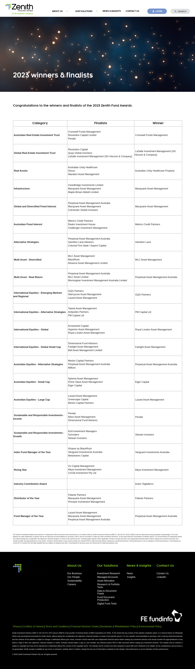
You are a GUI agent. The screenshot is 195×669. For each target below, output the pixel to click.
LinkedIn (161, 577)
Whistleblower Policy (125, 626)
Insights (131, 577)
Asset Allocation (105, 580)
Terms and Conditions (57, 626)
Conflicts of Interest (33, 626)
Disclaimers (106, 626)
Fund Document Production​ (106, 598)
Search (180, 11)
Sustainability (74, 580)
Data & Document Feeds (106, 592)
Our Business (74, 573)
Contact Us (132, 11)
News (130, 573)
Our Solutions (83, 11)
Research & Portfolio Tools (108, 585)
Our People (73, 577)
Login (157, 11)
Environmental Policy (150, 626)
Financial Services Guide (84, 626)
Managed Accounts (107, 577)
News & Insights (112, 11)
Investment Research (108, 573)
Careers (71, 584)
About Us (57, 11)
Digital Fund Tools (107, 603)
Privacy (17, 626)
